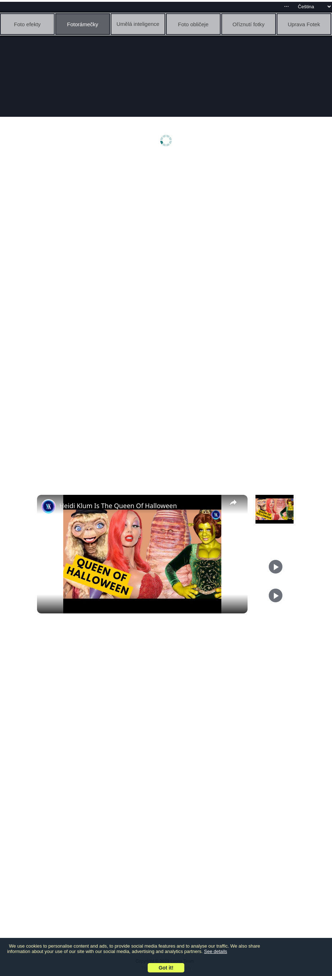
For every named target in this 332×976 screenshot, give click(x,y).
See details (215, 951)
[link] (48, 506)
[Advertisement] (168, 214)
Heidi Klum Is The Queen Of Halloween (118, 505)
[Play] (275, 567)
